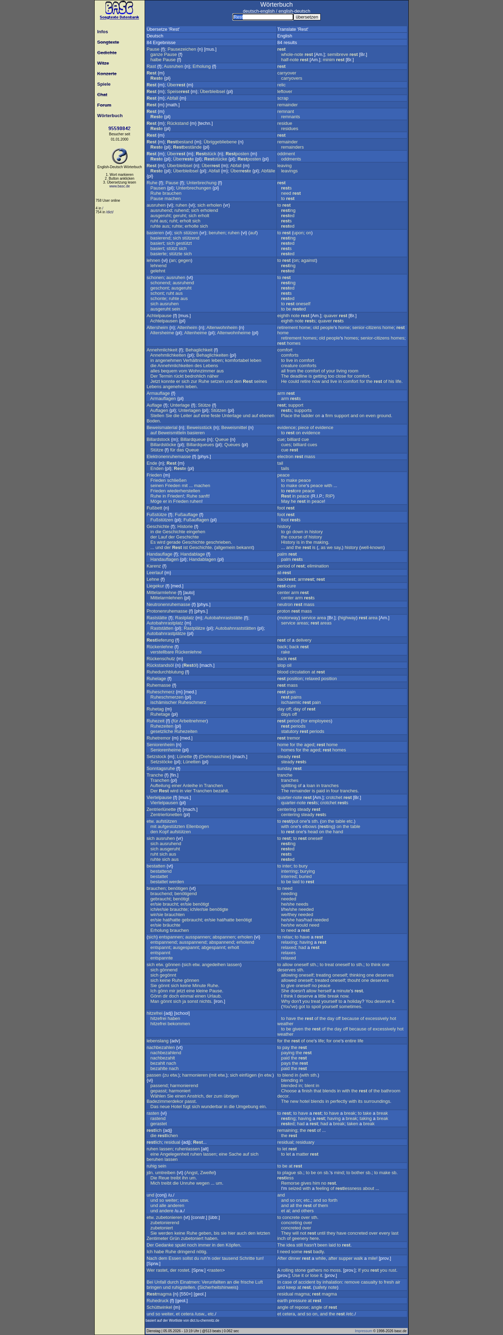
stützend (190, 238)
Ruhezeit (156, 720)
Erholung (201, 66)
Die (154, 1177)
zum (218, 1096)
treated (322, 980)
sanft (204, 496)
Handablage (193, 554)
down (297, 531)
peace (283, 475)
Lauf (162, 537)
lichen (168, 1135)
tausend (230, 1258)
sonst (192, 1001)
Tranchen (159, 780)
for (350, 376)
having (306, 942)
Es (153, 542)
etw (150, 821)
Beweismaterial (162, 427)
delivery (304, 640)
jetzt (181, 990)
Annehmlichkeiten (168, 355)
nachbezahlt (163, 1058)
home (305, 327)
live (289, 360)
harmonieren (195, 1075)
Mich (155, 1183)
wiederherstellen (183, 490)
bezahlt (220, 790)
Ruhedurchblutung (165, 671)
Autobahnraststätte (223, 617)
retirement (287, 327)
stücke (215, 159)
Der (154, 376)
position (294, 678)
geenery (300, 1238)
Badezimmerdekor (165, 1101)
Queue (222, 439)
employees (320, 720)
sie (159, 904)
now (316, 381)
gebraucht (161, 898)
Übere (183, 159)
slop (281, 665)
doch (174, 996)
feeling (322, 1188)
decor (283, 1096)
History (288, 542)
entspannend (164, 942)
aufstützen (166, 821)
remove (351, 1282)
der (154, 537)
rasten (153, 1113)
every (384, 1233)
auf (253, 232)
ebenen (266, 415)
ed (287, 215)
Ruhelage (156, 678)
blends (329, 1090)
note (295, 315)
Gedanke (164, 1245)
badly (318, 1251)
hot (393, 1018)
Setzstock (156, 756)
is (310, 376)
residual (172, 1142)
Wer (151, 1270)
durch (173, 1282)
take (367, 1113)
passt (190, 1101)
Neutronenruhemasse (168, 604)
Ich (153, 990)
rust (392, 1270)
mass (309, 456)
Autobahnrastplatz (165, 623)
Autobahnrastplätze (166, 633)
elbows (309, 826)
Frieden (154, 475)
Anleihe (190, 785)
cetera (187, 1313)
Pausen (158, 188)
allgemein (225, 547)
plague (289, 1172)
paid (320, 790)
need (286, 193)
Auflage (154, 405)
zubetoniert (162, 1227)
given (297, 1028)
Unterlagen (189, 410)
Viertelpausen (164, 802)
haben (174, 1018)
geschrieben (218, 542)
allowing (289, 975)
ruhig (152, 1166)
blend (287, 1075)
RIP (329, 496)
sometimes (350, 1006)
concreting (291, 1222)
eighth (283, 315)
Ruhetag (155, 709)
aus (163, 220)
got (302, 1006)
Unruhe (187, 1183)
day (281, 709)
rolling (287, 1270)
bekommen (179, 1023)
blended (289, 1085)
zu (166, 1075)
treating (323, 975)
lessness (348, 1188)
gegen (184, 260)
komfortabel (237, 360)
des (198, 365)
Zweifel (207, 1172)
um (192, 1177)
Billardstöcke (163, 444)
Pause (153, 49)
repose (302, 1307)
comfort (284, 349)
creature (289, 365)
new (294, 1101)
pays (286, 1063)
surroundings (377, 1101)
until (321, 1233)
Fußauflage (186, 514)
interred (289, 876)
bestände (187, 147)
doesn (296, 990)
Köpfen (233, 1245)
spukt (180, 1245)
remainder (287, 104)
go (288, 531)
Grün (174, 1238)
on (308, 232)
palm (282, 554)
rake (285, 652)
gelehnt (158, 270)
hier (232, 1233)
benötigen (178, 888)
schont (157, 293)
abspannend (221, 942)
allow (287, 964)
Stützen (218, 410)
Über (176, 84)
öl (190, 665)
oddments (291, 159)
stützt (172, 248)
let (284, 1148)
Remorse (290, 1183)
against (308, 260)
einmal (187, 996)
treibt (175, 1177)
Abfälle (268, 170)
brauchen (171, 193)
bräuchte (172, 925)
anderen (176, 1205)
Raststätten (162, 628)
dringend (186, 1251)
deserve (305, 996)
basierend (160, 238)
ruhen (181, 205)
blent (309, 1085)
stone (300, 1270)
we (330, 547)
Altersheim (157, 327)
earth (282, 1300)
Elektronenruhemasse (169, 456)
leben (217, 360)
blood (283, 671)
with (328, 485)
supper (346, 1258)
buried (305, 876)
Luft (259, 1282)
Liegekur (155, 585)
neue (165, 1106)
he (293, 501)
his (391, 381)
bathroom (390, 1090)
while (320, 1258)
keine (165, 980)
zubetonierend (165, 1222)
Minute (199, 985)
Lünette (184, 756)
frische (247, 1282)
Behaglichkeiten (212, 355)
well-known (372, 547)
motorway (288, 617)
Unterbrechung (202, 182)
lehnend (159, 265)
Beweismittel (234, 427)
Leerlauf (155, 572)
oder (216, 1258)
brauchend (161, 893)
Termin (166, 376)
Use (296, 1275)
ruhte (156, 226)
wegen (202, 1183)
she (291, 904)
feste (215, 415)
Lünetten (192, 761)
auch (242, 1233)
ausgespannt (186, 947)
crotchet (334, 797)
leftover (284, 91)
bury (303, 866)
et (283, 1210)
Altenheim (187, 327)
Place (287, 415)
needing (289, 893)
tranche (284, 775)
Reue (164, 1177)
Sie (169, 415)
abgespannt (213, 947)
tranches (290, 780)
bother (357, 1172)
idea (290, 1245)
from (291, 370)
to (283, 198)
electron (285, 456)
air (397, 1282)
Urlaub (213, 996)
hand (338, 831)
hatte (175, 919)
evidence (286, 427)
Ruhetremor (159, 738)
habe (159, 1251)
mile (372, 1258)
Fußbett (154, 508)
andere (166, 1210)
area (321, 617)
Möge (156, 501)
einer (177, 785)
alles (155, 370)
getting (320, 376)
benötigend (185, 893)
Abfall (172, 98)
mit (185, 485)
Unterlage (180, 405)
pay (286, 1047)
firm (329, 415)
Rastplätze (194, 628)
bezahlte (159, 1068)
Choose (289, 1090)
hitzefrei (155, 1013)
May (285, 501)
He (284, 381)
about (368, 1188)
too (331, 376)
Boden (153, 420)
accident (306, 1282)
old (316, 327)
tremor (293, 738)
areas (302, 623)
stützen (190, 232)
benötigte (219, 909)
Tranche (155, 775)
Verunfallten (214, 1282)
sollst (187, 1258)
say (337, 547)
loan (311, 785)
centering (286, 809)
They (286, 1233)
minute (343, 990)
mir (172, 990)
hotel (304, 1101)
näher (213, 376)
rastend (158, 1118)
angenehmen (168, 360)
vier (188, 790)
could (293, 381)
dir (165, 996)
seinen (157, 485)
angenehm (173, 386)
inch (281, 1238)
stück (206, 153)
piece (303, 427)
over (305, 1217)
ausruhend (161, 210)
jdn (150, 1172)
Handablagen (202, 559)
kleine (202, 990)
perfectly (338, 1101)
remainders (292, 147)
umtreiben (165, 1172)
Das (155, 1106)
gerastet (159, 1123)
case (287, 1282)
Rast (151, 66)
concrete (291, 1217)
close (341, 376)
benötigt (181, 898)
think (375, 964)
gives (306, 1183)
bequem (169, 370)
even (371, 415)
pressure (298, 1300)
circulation (300, 671)
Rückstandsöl (160, 665)
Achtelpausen (164, 320)
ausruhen (156, 205)
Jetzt (155, 381)
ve (293, 1006)
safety (321, 1287)
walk (358, 1258)
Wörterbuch (109, 115)
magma (159, 1294)
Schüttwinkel (159, 1307)
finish (307, 1090)
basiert (157, 243)
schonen (155, 277)
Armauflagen (163, 398)
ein (262, 1106)
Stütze (204, 405)
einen (200, 996)
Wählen (158, 1096)
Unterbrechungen (193, 188)
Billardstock (158, 439)
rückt (179, 376)
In (279, 1282)
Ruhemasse (159, 685)
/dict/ (110, 212)
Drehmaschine (215, 756)
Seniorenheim (161, 744)
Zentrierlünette (161, 809)
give (290, 985)
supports (303, 410)
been (322, 1245)
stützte (175, 253)
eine (205, 415)
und (229, 381)
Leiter (186, 415)
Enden (157, 468)
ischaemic (291, 702)
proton (283, 611)
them (323, 1205)
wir (153, 914)
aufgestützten (171, 826)
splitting (289, 785)
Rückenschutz (161, 658)
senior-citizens (366, 327)
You (369, 1001)
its (360, 1101)
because (350, 1018)
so (161, 1200)
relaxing (289, 942)
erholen (214, 205)
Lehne (153, 579)
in (152, 360)
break (333, 996)
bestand (180, 141)
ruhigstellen (183, 1287)
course (295, 537)
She (285, 990)
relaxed (312, 678)
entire (351, 1040)
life (398, 381)
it (393, 1001)
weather (285, 1023)
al (288, 1210)
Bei (150, 1282)
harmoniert (179, 1090)
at (313, 671)
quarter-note (289, 797)
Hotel (176, 1106)
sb (299, 1172)
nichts (205, 1001)
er (178, 381)
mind (339, 1172)
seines (260, 381)
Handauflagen (165, 559)
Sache (235, 1154)
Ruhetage (160, 714)
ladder (307, 415)
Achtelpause (159, 315)
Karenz (154, 566)
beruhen (217, 232)
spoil (316, 1006)
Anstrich (195, 1096)
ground (384, 415)
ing (288, 210)
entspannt (160, 947)
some (296, 1251)
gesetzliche (162, 731)
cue (281, 439)
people (327, 327)
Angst (191, 1172)
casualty (369, 1282)
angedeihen (214, 964)
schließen (177, 480)
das (180, 449)
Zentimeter (157, 1238)
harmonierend (184, 1085)
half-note (290, 59)
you (306, 1001)
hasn (309, 1245)
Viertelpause (159, 797)
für (172, 449)
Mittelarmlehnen (167, 597)
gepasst (159, 1090)
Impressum (363, 1331)
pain (291, 691)
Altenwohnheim (222, 327)
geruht (179, 215)
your (330, 370)
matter (302, 1154)
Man (155, 1001)
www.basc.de (119, 186)
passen (154, 1075)
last (394, 1233)
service (308, 617)
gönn (163, 990)
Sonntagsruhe (161, 768)
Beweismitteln (172, 432)
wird (161, 542)
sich (201, 205)
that (317, 1090)
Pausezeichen (182, 49)
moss (335, 1270)
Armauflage (158, 393)
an (172, 260)
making (320, 542)
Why (285, 1001)
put (295, 821)
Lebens (210, 365)
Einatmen (189, 1282)
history (284, 526)
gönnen (172, 964)
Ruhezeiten (162, 726)
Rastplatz (184, 617)
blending (289, 1080)
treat (329, 964)
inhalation (332, 1282)
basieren (155, 232)
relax (287, 937)
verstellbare (162, 652)
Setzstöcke (162, 761)
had (308, 919)
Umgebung (247, 1106)
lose (314, 1275)
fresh (389, 1282)
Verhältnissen (196, 360)
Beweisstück (199, 427)
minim (329, 59)
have (304, 937)
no (314, 985)
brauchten (175, 914)
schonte (159, 298)
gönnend (168, 969)
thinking (357, 975)
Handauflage (160, 554)
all (283, 370)
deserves (286, 969)
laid (295, 881)
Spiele (103, 84)
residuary (305, 1142)
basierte (159, 253)
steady (284, 756)
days (286, 714)
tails (285, 468)
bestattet (159, 876)
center (283, 592)
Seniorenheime (166, 749)
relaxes (288, 952)
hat (166, 919)
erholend (209, 210)
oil (289, 665)
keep (291, 1287)
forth (332, 1200)
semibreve (337, 54)
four (335, 790)
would (302, 925)
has (299, 919)
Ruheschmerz (161, 691)
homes (309, 338)
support (295, 405)
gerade (174, 542)
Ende (152, 463)
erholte (192, 226)
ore (293, 490)
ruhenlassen (187, 1148)
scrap (283, 98)
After (282, 1258)
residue (284, 123)
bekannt (244, 547)
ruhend (181, 210)
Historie (185, 526)
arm (281, 393)
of (323, 370)
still (299, 1245)
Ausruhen (173, 66)
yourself (329, 1001)
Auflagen (159, 410)
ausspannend (192, 942)
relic (281, 84)
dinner (294, 1258)
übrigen (231, 1096)
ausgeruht (161, 215)
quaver (331, 315)
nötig (201, 1251)
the (300, 370)
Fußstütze (157, 514)
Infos (101, 31)
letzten (263, 1233)
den (238, 381)
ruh (204, 1258)
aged (309, 744)
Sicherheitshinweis (218, 1287)
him (316, 1183)
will (295, 1233)
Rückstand (177, 123)
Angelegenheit (174, 1154)
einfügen (248, 1075)
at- (284, 572)
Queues (232, 444)
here (314, 1238)
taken (352, 1123)
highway (348, 617)
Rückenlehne (160, 646)
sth (315, 821)
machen (173, 198)
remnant (285, 111)
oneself (303, 303)
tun (259, 1258)
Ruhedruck (158, 1300)
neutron (285, 604)
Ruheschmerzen (167, 697)
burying (307, 871)
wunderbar (212, 1106)
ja (184, 1001)
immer (204, 1245)
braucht (170, 904)
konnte (168, 381)
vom (183, 370)
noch (192, 1245)
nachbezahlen (161, 1047)
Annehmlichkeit (162, 349)
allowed (289, 980)
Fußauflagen (196, 519)
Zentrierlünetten (166, 814)
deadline (298, 376)
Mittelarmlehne (161, 592)
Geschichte (158, 526)
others (307, 1210)
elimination (318, 566)
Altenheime (195, 332)
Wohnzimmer (202, 370)
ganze (157, 54)
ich (153, 909)
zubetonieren (169, 1217)
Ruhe (152, 182)
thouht (354, 980)
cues (286, 444)
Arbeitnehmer (192, 720)
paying (287, 1052)
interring (289, 871)
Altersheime (162, 332)
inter (286, 866)
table (340, 821)
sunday (284, 768)
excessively (376, 1018)
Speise (178, 91)
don (295, 1001)
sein (176, 309)
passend (159, 1085)
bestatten (156, 866)
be (288, 309)
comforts (290, 355)
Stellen (158, 415)
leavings (289, 170)
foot (281, 508)
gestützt (184, 243)
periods (298, 726)
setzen (217, 381)
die (153, 365)
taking (366, 1118)
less (285, 1177)
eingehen (196, 531)
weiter (171, 1200)
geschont (160, 288)
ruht (154, 220)
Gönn (156, 996)
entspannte (162, 958)
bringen (154, 1287)
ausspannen (197, 937)
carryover (286, 73)
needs (302, 904)
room (353, 370)
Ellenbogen (197, 826)
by (318, 1282)
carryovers (291, 78)
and (325, 381)
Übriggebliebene (220, 141)
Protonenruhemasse (167, 611)
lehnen (153, 260)
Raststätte (157, 617)
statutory (290, 731)
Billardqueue (193, 439)
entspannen (171, 937)
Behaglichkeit (198, 349)
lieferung (160, 640)
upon (298, 232)
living (341, 370)
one (302, 485)
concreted (291, 1227)
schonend (160, 282)
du (196, 1258)
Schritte (247, 1258)
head (313, 831)
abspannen (223, 937)
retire (305, 381)
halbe (156, 59)
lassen (233, 964)
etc (349, 821)
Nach (152, 1258)
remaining (287, 1130)
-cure (286, 585)
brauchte (179, 909)
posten (237, 153)
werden (176, 881)
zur (194, 381)
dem (163, 1258)
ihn (185, 1177)
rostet (183, 1270)
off (288, 709)
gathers (314, 1270)
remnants (290, 116)
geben (205, 1233)
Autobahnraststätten (235, 628)
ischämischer (164, 702)
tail (280, 463)
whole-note (292, 54)
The (285, 376)
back (286, 579)
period (283, 566)
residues (289, 128)
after (332, 1258)
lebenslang (158, 1040)
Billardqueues (200, 444)
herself (324, 990)
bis (217, 1233)
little (322, 996)
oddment (286, 153)
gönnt (164, 985)
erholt (203, 215)
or (307, 1275)
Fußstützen (162, 519)
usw (184, 1200)
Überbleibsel (212, 91)
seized (294, 1188)
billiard (293, 439)
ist (185, 547)
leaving (284, 165)
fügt (187, 1106)
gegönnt (168, 975)
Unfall (160, 1282)
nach (171, 1063)
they (292, 914)
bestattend (161, 871)
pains (296, 697)
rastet (162, 1270)
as (323, 547)
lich (154, 1130)
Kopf (164, 831)
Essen (175, 1258)
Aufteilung (160, 785)
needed (288, 898)
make (291, 480)
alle (162, 1205)
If (359, 1270)
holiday (354, 1001)
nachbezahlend (166, 1052)
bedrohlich (195, 376)
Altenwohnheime (233, 332)
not (303, 1233)
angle (283, 1307)
